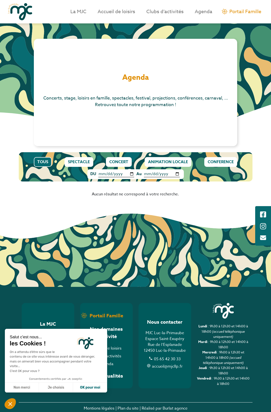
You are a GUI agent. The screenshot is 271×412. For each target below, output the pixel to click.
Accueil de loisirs (116, 11)
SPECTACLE (79, 162)
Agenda (203, 11)
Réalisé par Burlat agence (164, 408)
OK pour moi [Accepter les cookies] (90, 387)
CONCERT (118, 162)
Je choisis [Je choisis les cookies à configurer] (56, 387)
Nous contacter (164, 322)
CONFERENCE (221, 162)
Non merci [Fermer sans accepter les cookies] (21, 387)
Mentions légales (99, 408)
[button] (10, 404)
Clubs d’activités (165, 11)
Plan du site (128, 408)
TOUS (42, 162)
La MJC (78, 11)
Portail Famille (245, 11)
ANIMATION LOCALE (168, 162)
